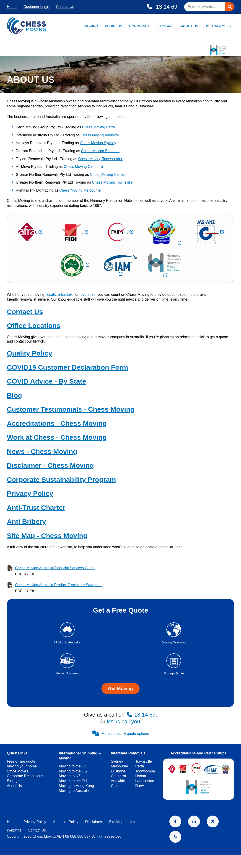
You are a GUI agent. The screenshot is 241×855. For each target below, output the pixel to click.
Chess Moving (18, 101)
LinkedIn (194, 821)
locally (51, 294)
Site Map (116, 822)
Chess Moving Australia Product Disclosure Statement (58, 585)
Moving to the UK (73, 766)
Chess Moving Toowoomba (100, 159)
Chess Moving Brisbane (100, 151)
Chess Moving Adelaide (100, 135)
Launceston (144, 781)
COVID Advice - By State (46, 381)
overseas (87, 294)
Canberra (118, 776)
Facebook (175, 821)
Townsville (143, 761)
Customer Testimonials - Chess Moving (71, 409)
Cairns (116, 786)
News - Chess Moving (42, 451)
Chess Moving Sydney (98, 143)
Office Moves (17, 771)
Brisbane (118, 771)
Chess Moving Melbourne (80, 190)
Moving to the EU (73, 781)
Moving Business (67, 673)
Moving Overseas (174, 642)
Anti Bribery (26, 521)
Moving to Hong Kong (76, 786)
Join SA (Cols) (218, 26)
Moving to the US (73, 771)
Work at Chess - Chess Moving (57, 437)
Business (113, 26)
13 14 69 (165, 7)
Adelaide (118, 781)
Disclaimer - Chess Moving (50, 465)
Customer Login (36, 7)
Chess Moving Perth (98, 127)
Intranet (136, 822)
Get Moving (120, 688)
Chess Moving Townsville (112, 182)
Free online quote (21, 761)
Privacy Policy (30, 493)
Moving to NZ (69, 776)
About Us (189, 26)
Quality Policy (29, 353)
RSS (175, 837)
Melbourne (119, 766)
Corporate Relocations (25, 776)
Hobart (140, 776)
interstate (65, 294)
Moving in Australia (67, 642)
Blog (14, 395)
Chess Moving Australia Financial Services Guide (55, 568)
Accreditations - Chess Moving (57, 423)
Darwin (141, 786)
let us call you (123, 721)
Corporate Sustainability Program (61, 479)
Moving (91, 26)
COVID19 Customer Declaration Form (67, 367)
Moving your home (22, 766)
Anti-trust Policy (65, 822)
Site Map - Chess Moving (47, 535)
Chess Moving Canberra (84, 167)
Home (12, 7)
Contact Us (65, 7)
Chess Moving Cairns (107, 175)
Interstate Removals (128, 753)
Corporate (139, 26)
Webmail (14, 830)
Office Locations (33, 325)
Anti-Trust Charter (36, 507)
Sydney (117, 761)
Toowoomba (145, 771)
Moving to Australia (74, 791)
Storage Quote (174, 673)
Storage (165, 26)
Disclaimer (93, 822)
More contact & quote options (120, 733)
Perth (139, 766)
